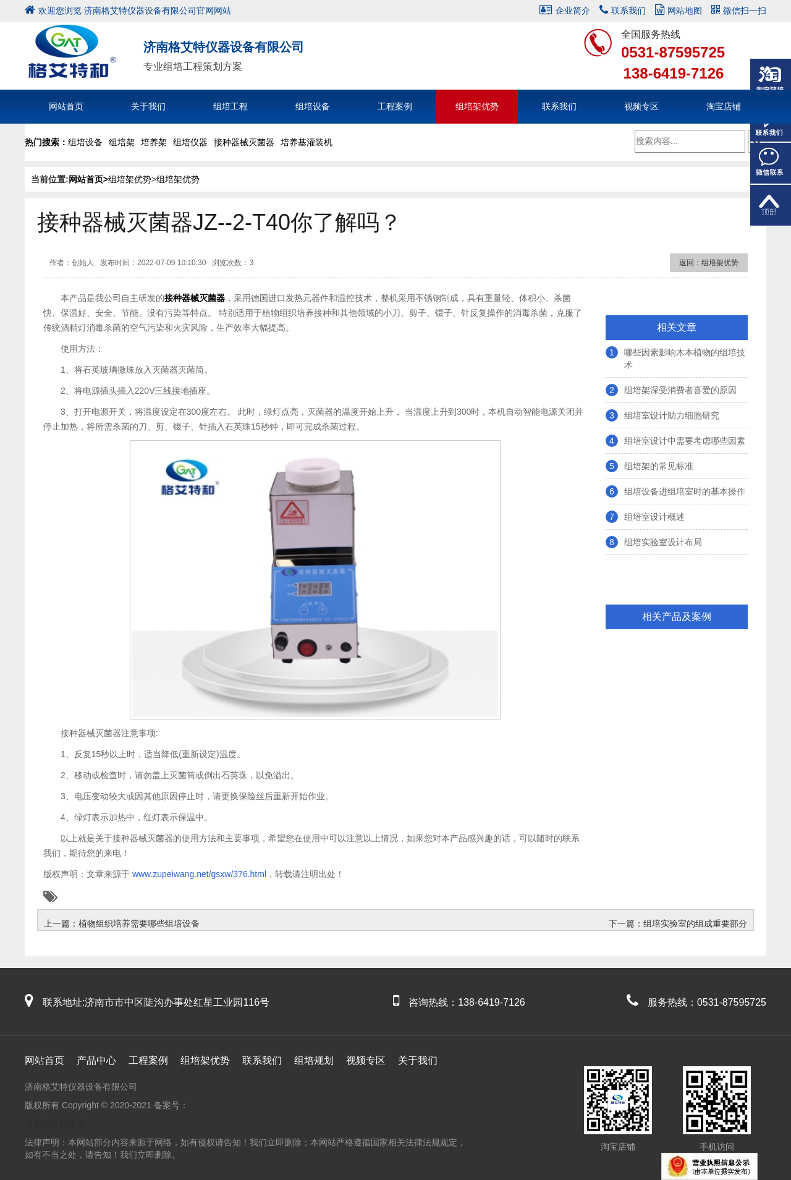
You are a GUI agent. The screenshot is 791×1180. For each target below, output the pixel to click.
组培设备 (312, 106)
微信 (770, 163)
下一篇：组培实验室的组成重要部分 (678, 923)
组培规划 (314, 1060)
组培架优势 (477, 106)
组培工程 (230, 106)
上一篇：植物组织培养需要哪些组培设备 (122, 923)
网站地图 (678, 10)
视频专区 (641, 106)
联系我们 (622, 10)
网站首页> (88, 179)
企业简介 (564, 10)
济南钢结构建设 (55, 1124)
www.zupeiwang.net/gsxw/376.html (198, 874)
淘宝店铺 (723, 106)
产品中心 (96, 1060)
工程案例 (395, 106)
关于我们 (148, 106)
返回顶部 (770, 205)
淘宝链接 (770, 79)
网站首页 (66, 106)
